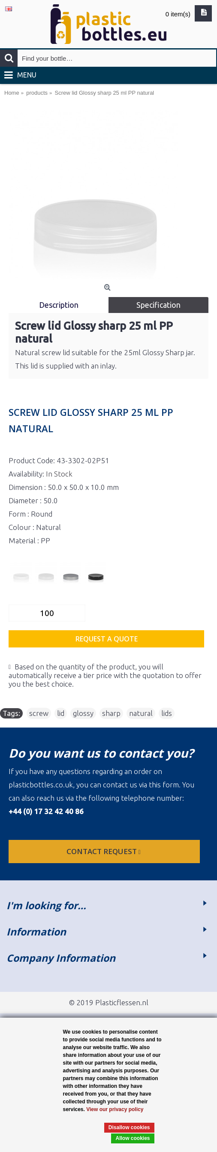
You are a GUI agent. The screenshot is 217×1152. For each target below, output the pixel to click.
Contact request (104, 851)
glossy (83, 713)
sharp (111, 713)
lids (166, 713)
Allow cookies (132, 1138)
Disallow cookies (129, 1127)
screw (38, 713)
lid (60, 713)
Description (58, 304)
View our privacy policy (114, 1109)
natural (141, 713)
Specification (158, 304)
